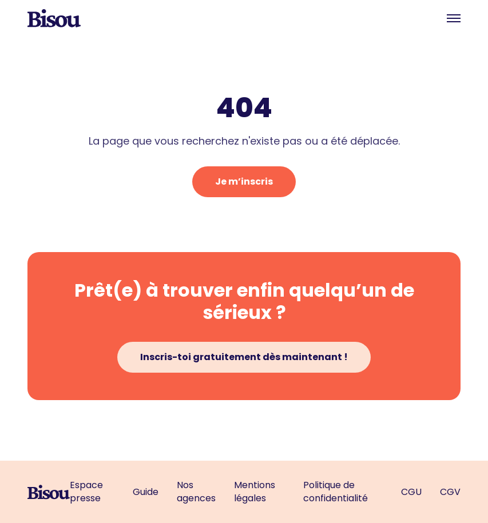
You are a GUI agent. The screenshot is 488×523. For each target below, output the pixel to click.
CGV (450, 492)
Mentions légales (254, 491)
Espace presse (86, 491)
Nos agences (196, 491)
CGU (411, 492)
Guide (145, 492)
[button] (453, 18)
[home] (54, 18)
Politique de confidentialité (335, 491)
